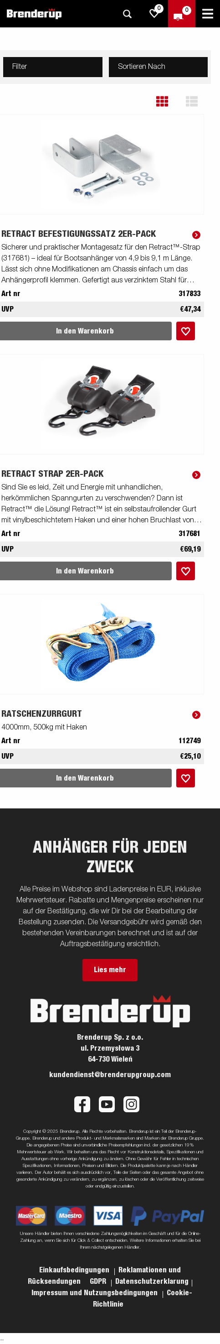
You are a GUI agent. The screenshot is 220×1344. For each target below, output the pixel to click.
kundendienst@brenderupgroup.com (110, 1074)
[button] (168, 101)
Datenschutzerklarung (152, 1281)
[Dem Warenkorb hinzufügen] (185, 331)
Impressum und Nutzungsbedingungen (95, 1293)
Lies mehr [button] (110, 970)
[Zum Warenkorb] (181, 13)
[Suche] (127, 13)
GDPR (99, 1281)
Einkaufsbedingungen (75, 1270)
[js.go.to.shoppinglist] (154, 13)
